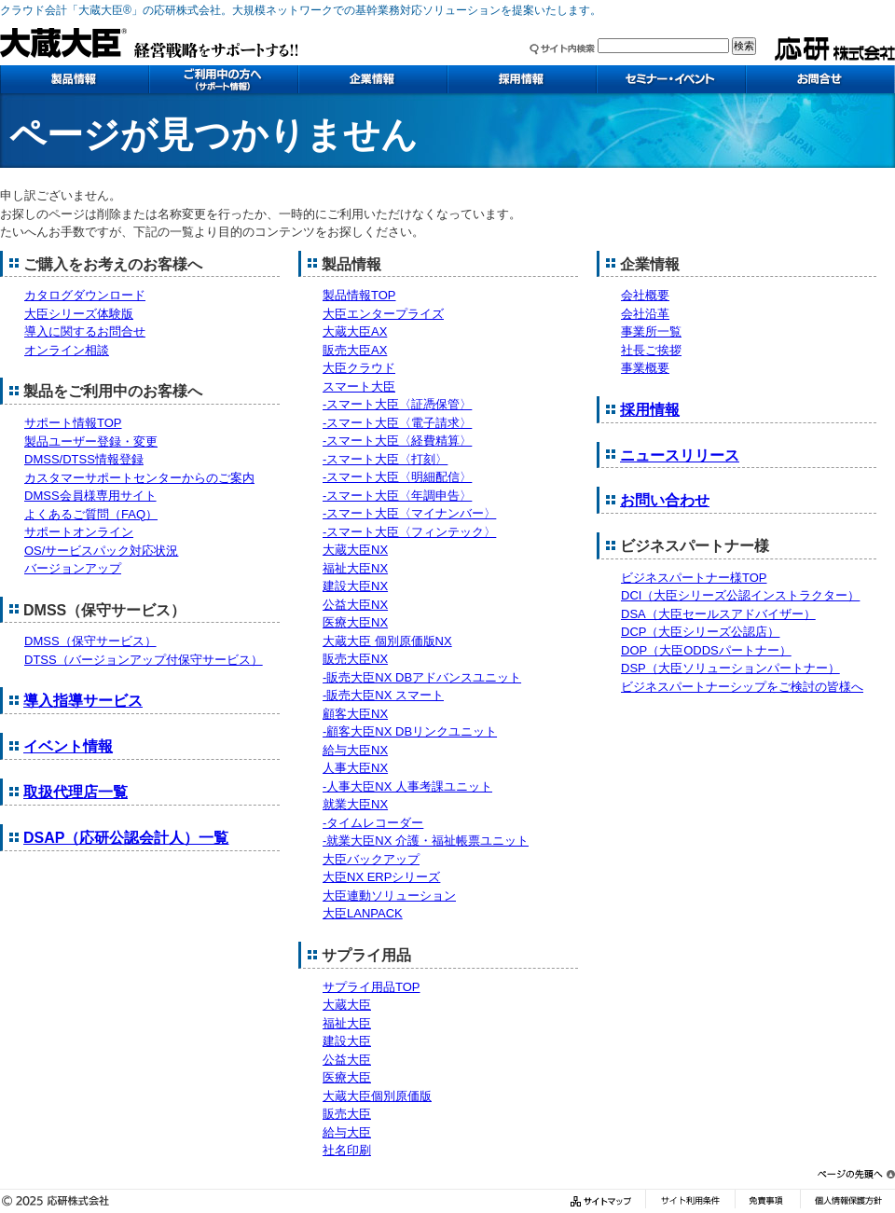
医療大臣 (347, 1077)
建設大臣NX (355, 586)
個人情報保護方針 (847, 1201)
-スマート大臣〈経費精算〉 (397, 441)
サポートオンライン (78, 532)
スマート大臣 (359, 386)
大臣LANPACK (363, 913)
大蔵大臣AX (355, 331)
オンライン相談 (66, 350)
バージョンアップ (72, 568)
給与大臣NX (355, 750)
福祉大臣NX (355, 568)
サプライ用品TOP (371, 987)
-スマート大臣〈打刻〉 (385, 459)
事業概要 (645, 368)
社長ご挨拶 (651, 350)
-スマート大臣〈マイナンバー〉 (409, 513)
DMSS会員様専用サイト (90, 496)
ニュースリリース (679, 455)
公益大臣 (347, 1060)
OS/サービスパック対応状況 (101, 551)
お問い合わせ (820, 79)
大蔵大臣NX (355, 550)
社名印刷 (347, 1150)
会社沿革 (645, 314)
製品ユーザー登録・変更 (91, 441)
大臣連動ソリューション (389, 896)
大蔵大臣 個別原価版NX (387, 641)
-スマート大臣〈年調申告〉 (397, 496)
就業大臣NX (355, 804)
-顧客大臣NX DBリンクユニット (410, 731)
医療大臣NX (355, 622)
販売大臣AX (355, 350)
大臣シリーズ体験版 (78, 314)
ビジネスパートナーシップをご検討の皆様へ (742, 687)
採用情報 (522, 79)
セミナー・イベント (671, 79)
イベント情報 (68, 746)
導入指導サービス (83, 701)
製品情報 (74, 79)
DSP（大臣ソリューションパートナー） (730, 668)
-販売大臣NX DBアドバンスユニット (422, 677)
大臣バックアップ (371, 859)
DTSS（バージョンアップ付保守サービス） (143, 660)
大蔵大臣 (347, 1005)
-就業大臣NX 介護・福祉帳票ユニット (426, 841)
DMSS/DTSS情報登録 (84, 459)
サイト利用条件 (690, 1201)
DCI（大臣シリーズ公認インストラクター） (740, 595)
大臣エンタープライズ (383, 314)
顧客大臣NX (355, 714)
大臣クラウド (359, 368)
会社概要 (645, 295)
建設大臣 (347, 1041)
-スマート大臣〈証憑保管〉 (397, 404)
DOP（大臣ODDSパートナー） (706, 650)
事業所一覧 (651, 331)
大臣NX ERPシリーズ (381, 877)
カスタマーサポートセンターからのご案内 (139, 478)
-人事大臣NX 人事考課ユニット (407, 786)
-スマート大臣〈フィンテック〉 (409, 532)
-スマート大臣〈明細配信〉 (397, 477)
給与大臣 (347, 1132)
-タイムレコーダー (373, 823)
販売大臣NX (355, 659)
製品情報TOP (359, 295)
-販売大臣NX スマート (383, 695)
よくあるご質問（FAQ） (91, 514)
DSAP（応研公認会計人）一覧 (125, 838)
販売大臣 (347, 1114)
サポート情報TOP (73, 423)
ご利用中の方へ (223, 79)
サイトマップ (603, 1201)
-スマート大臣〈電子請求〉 (397, 423)
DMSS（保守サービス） (90, 641)
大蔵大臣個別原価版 (377, 1096)
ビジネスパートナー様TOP (694, 578)
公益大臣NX (355, 605)
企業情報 (373, 79)
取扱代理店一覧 (75, 792)
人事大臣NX (355, 768)
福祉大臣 (347, 1023)
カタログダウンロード (84, 295)
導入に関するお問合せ (84, 331)
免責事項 (767, 1201)
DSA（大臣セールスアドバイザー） (718, 614)
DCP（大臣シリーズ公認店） (700, 632)
